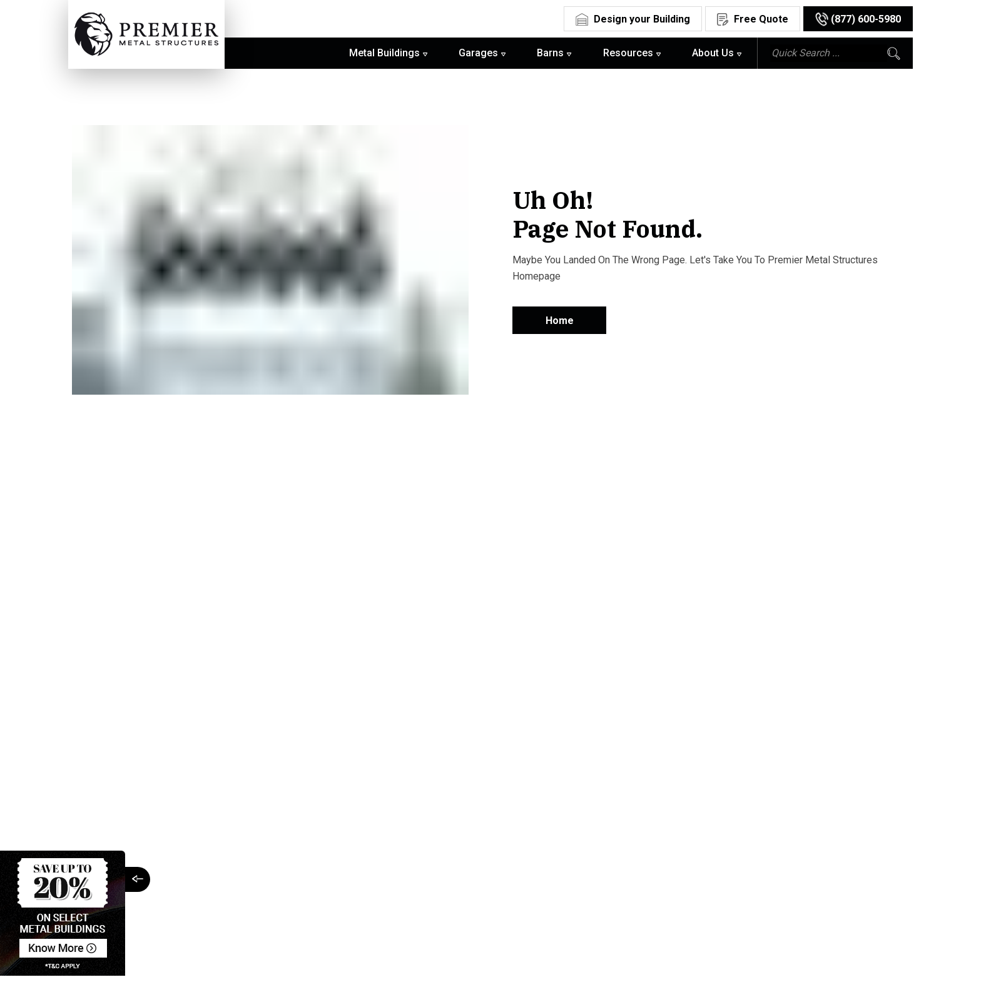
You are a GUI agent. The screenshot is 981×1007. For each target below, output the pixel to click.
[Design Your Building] (633, 18)
